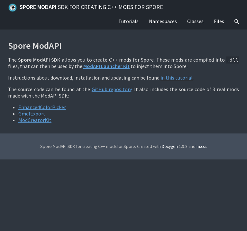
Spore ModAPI (85, 7)
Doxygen (170, 146)
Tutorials (128, 21)
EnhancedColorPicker (42, 107)
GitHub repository (112, 89)
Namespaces (163, 21)
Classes (195, 21)
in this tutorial (176, 77)
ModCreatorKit (34, 120)
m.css (201, 146)
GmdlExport (31, 113)
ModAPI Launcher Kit (106, 66)
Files (219, 21)
